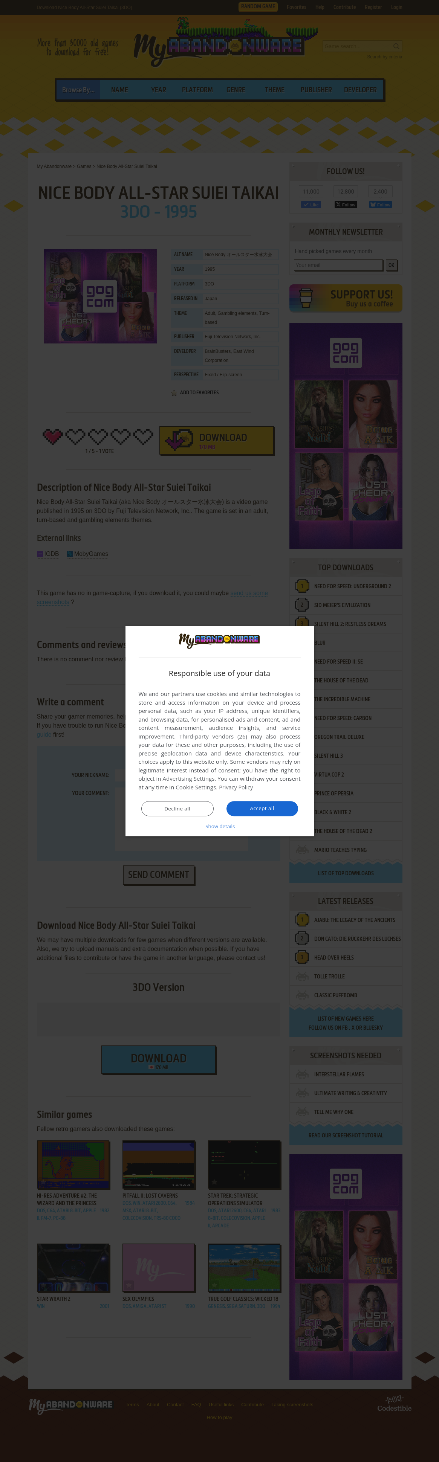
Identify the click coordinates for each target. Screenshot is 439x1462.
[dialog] (219, 731)
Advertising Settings (189, 779)
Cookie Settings (196, 787)
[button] (219, 826)
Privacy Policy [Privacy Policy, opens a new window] (236, 787)
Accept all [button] (262, 808)
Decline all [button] (177, 808)
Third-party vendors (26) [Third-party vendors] (213, 736)
